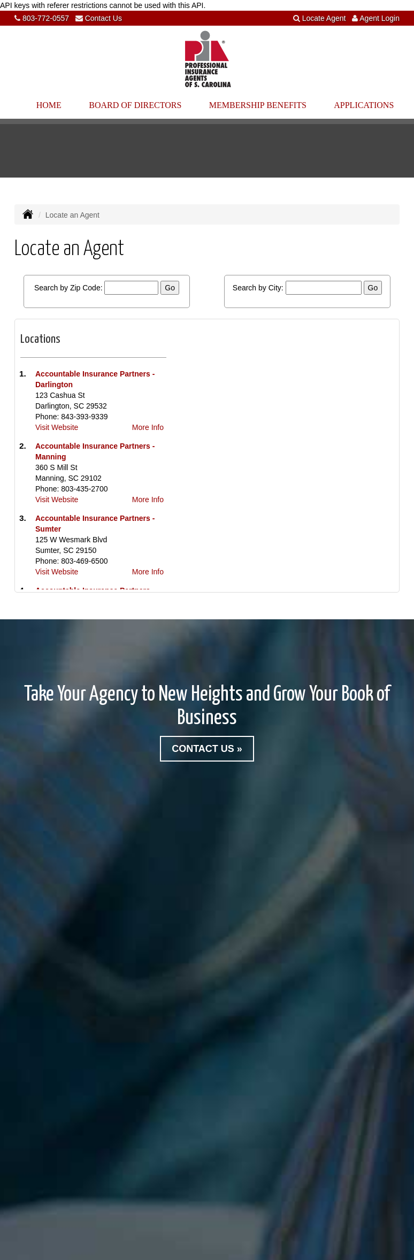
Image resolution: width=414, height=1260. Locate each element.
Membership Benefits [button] (257, 105)
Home (49, 105)
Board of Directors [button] (135, 105)
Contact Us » (207, 748)
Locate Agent (324, 18)
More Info (148, 427)
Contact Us (103, 18)
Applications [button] (364, 105)
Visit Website (56, 427)
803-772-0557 (45, 18)
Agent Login (379, 18)
